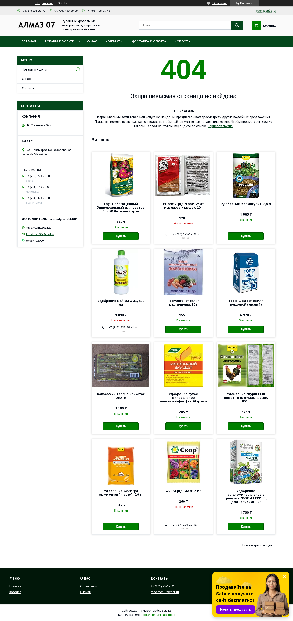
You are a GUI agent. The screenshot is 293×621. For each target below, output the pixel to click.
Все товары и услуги (257, 545)
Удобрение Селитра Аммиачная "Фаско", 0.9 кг (121, 492)
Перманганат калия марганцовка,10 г (183, 302)
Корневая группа (220, 126)
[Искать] (237, 25)
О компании (88, 586)
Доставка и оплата (149, 41)
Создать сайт (44, 3)
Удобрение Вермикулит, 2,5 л (246, 204)
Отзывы (28, 88)
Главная (29, 41)
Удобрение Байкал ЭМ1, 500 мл (121, 302)
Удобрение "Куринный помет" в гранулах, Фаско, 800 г (246, 397)
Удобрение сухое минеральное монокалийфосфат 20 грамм (183, 397)
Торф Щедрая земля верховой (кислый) (245, 302)
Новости (182, 41)
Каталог (15, 592)
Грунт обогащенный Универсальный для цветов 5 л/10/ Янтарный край (121, 207)
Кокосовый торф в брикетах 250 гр (121, 395)
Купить (121, 236)
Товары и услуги (59, 41)
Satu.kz (166, 610)
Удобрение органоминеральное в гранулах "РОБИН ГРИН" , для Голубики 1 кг (246, 496)
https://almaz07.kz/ (38, 227)
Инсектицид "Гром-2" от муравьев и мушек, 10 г (183, 205)
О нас (92, 41)
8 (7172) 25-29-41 (163, 586)
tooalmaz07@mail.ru (40, 234)
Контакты (114, 41)
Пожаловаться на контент (158, 614)
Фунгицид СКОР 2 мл (183, 491)
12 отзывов (219, 3)
